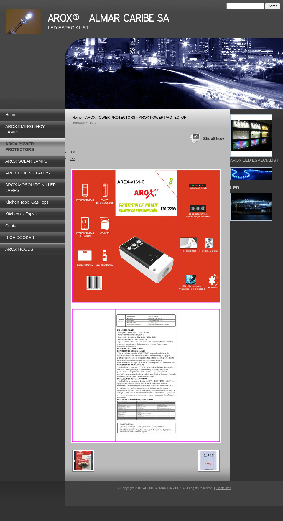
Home (10, 114)
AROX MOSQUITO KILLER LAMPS (30, 187)
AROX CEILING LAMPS (27, 173)
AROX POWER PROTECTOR (163, 118)
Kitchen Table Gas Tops (27, 202)
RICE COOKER (19, 237)
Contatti (12, 225)
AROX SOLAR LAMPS (26, 161)
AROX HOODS (19, 249)
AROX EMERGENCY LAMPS (25, 129)
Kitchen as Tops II (21, 214)
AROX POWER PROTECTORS (19, 146)
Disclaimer (223, 488)
